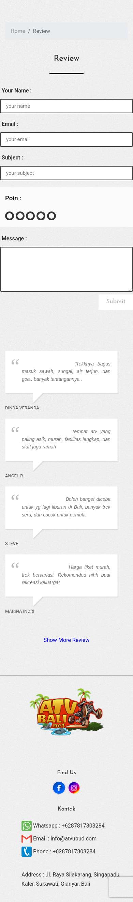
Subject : (12, 157)
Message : (14, 238)
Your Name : (17, 90)
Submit (115, 302)
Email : (10, 124)
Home (18, 31)
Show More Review (67, 640)
